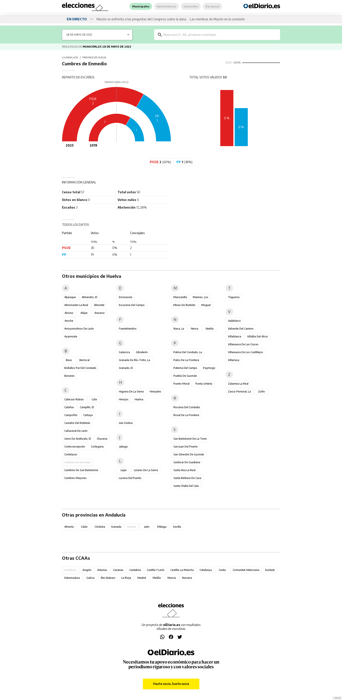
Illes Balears (108, 578)
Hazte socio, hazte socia (171, 684)
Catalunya (205, 570)
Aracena (99, 313)
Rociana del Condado (186, 407)
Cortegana (97, 446)
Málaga (162, 527)
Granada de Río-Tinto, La (134, 360)
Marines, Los (200, 297)
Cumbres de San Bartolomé (81, 470)
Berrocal (84, 360)
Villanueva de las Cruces (243, 344)
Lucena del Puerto (130, 478)
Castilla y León (156, 570)
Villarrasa (233, 360)
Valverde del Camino (241, 328)
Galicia (90, 578)
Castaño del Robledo (77, 423)
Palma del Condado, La (187, 352)
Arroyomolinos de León (79, 328)
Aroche (69, 321)
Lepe (123, 470)
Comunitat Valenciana (246, 570)
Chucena (102, 439)
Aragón (87, 570)
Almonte (99, 305)
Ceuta (222, 570)
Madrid (141, 578)
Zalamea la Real (238, 383)
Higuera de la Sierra (131, 391)
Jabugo (123, 446)
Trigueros (234, 297)
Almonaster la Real (76, 305)
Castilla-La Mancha (182, 570)
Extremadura (72, 578)
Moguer (206, 305)
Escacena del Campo (132, 305)
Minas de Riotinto (184, 305)
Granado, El (126, 368)
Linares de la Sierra (146, 470)
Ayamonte (70, 336)
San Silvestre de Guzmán (188, 454)
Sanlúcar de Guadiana (186, 462)
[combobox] (220, 34)
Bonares (69, 376)
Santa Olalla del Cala (186, 486)
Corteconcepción (74, 446)
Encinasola (125, 297)
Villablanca (234, 336)
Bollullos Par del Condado (80, 368)
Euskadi (270, 570)
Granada (116, 527)
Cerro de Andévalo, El (77, 439)
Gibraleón (142, 352)
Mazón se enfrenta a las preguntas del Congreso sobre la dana (141, 19)
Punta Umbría (203, 383)
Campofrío (71, 415)
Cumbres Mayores (75, 478)
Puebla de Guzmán (185, 376)
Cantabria (135, 570)
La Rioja (126, 578)
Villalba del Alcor (257, 336)
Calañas (69, 407)
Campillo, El (87, 407)
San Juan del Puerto (185, 446)
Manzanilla (180, 297)
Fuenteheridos (128, 328)
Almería (69, 527)
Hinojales (155, 391)
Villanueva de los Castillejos (245, 352)
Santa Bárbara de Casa (187, 478)
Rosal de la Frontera (186, 415)
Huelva (139, 399)
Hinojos (124, 399)
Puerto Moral (181, 383)
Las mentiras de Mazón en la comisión (217, 19)
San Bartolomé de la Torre (190, 439)
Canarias (118, 570)
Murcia (171, 578)
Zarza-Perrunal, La (239, 391)
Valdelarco (234, 321)
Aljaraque (70, 297)
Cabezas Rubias (74, 399)
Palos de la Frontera (186, 360)
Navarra (187, 578)
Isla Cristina (126, 423)
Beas (69, 360)
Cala (94, 399)
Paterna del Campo (185, 368)
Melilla (156, 578)
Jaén (147, 527)
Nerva (194, 328)
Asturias (102, 570)
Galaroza (124, 352)
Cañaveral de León (76, 431)
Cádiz (84, 527)
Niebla (209, 328)
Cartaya (88, 415)
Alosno (69, 313)
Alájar (84, 313)
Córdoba (99, 527)
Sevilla (177, 527)
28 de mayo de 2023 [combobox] (79, 34)
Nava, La (178, 328)
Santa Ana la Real (184, 470)
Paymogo (209, 368)
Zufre (261, 391)
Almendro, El (89, 297)
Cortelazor (70, 454)
